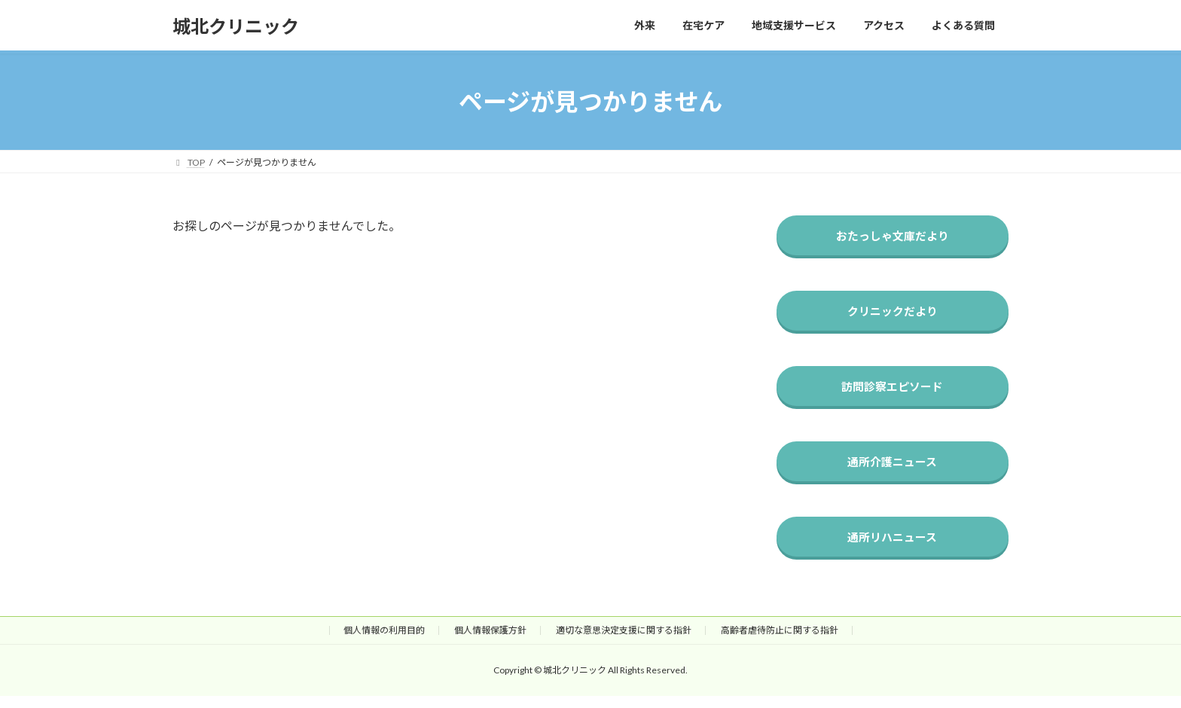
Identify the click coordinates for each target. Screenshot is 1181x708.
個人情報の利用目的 (384, 641)
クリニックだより (892, 314)
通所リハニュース (893, 547)
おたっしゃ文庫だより (893, 237)
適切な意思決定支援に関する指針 (623, 641)
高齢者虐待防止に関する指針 (779, 641)
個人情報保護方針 (490, 641)
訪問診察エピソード (893, 392)
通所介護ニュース (893, 470)
